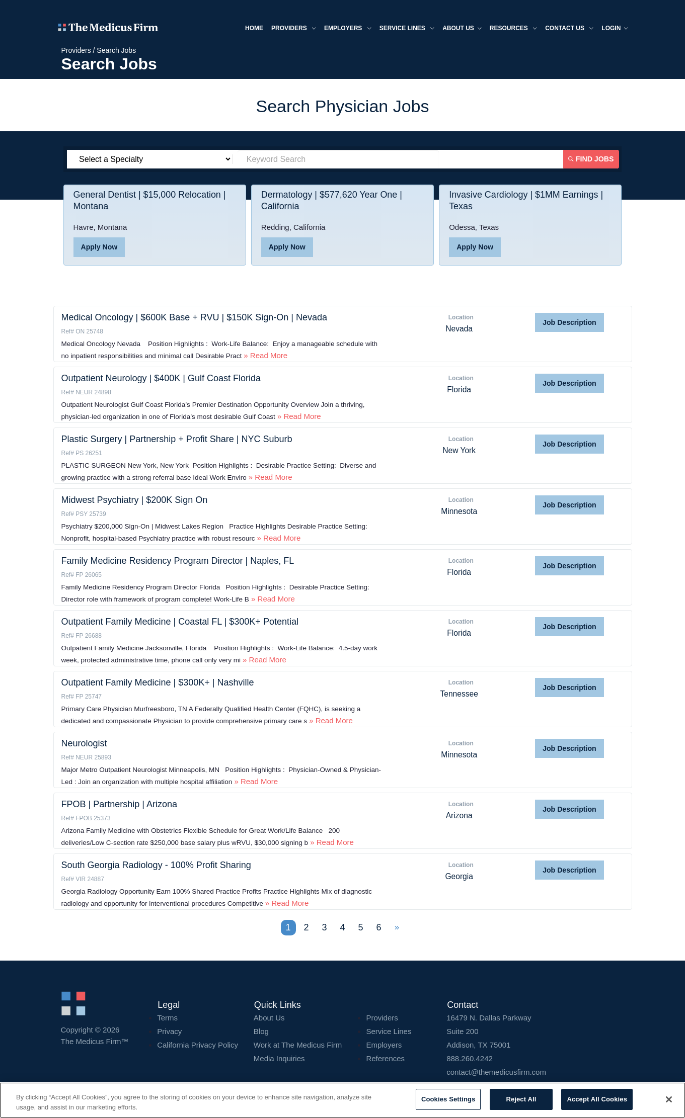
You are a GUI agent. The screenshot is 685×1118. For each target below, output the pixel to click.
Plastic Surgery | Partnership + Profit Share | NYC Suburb (176, 439)
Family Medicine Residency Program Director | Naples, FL (177, 561)
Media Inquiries (279, 1058)
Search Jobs (116, 50)
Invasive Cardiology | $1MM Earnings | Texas (526, 201)
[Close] (669, 1099)
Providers (290, 29)
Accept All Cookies (597, 1099)
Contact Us (566, 29)
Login (612, 29)
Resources (510, 29)
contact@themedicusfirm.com (496, 1072)
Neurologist (84, 743)
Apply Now (99, 247)
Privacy (169, 1031)
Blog (261, 1031)
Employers (344, 29)
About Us (269, 1017)
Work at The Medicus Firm (298, 1045)
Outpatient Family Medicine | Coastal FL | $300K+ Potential (179, 622)
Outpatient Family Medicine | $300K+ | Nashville (157, 682)
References (385, 1058)
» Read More (264, 355)
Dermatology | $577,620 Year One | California (332, 201)
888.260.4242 (469, 1058)
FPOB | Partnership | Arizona (119, 804)
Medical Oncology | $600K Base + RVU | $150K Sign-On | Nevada (194, 317)
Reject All (521, 1099)
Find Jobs (592, 159)
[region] (342, 1100)
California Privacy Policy (197, 1045)
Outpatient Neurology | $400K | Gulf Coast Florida (161, 378)
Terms (167, 1017)
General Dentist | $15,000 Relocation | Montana (150, 201)
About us (459, 29)
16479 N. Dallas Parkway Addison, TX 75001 (535, 1031)
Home (251, 28)
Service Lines (403, 29)
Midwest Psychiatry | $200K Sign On (134, 500)
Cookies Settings (448, 1099)
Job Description (569, 322)
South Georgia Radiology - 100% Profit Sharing (156, 865)
